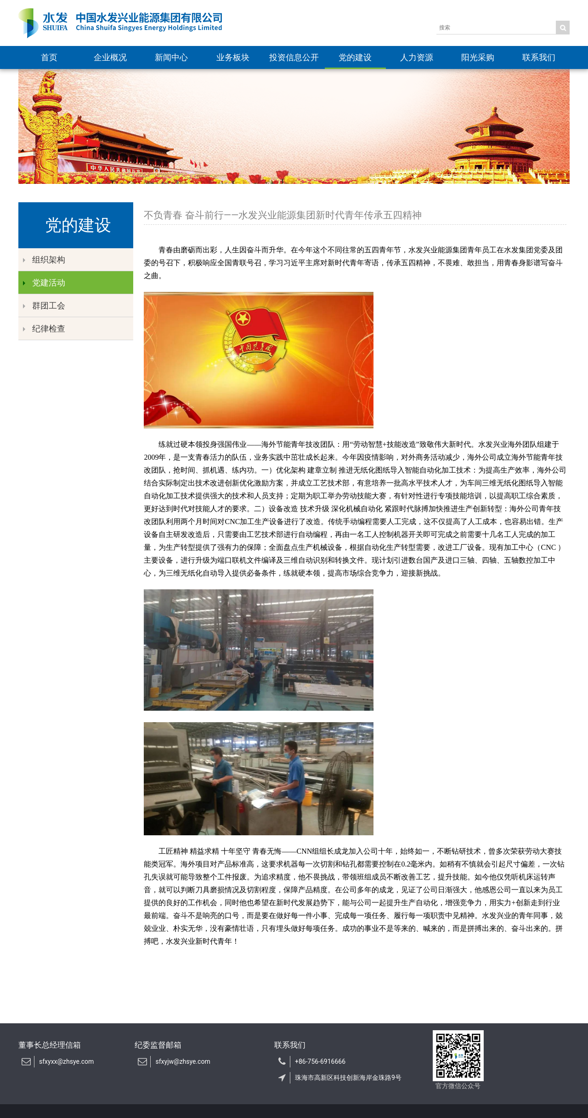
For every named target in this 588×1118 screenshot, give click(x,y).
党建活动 (44, 282)
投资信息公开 (294, 57)
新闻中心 (171, 57)
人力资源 (416, 57)
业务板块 (232, 57)
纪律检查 (44, 328)
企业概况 (110, 57)
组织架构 (44, 259)
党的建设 (355, 57)
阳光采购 (477, 57)
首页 (49, 57)
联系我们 (538, 57)
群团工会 (44, 305)
